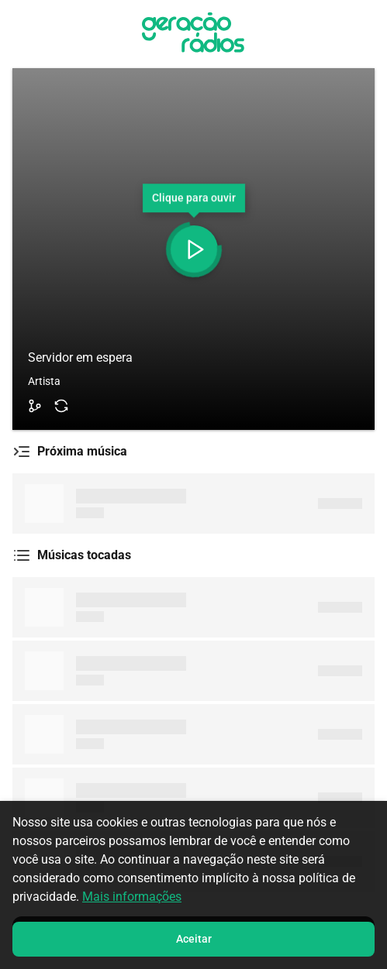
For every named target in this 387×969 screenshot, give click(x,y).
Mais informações (131, 896)
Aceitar (194, 939)
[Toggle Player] (194, 249)
